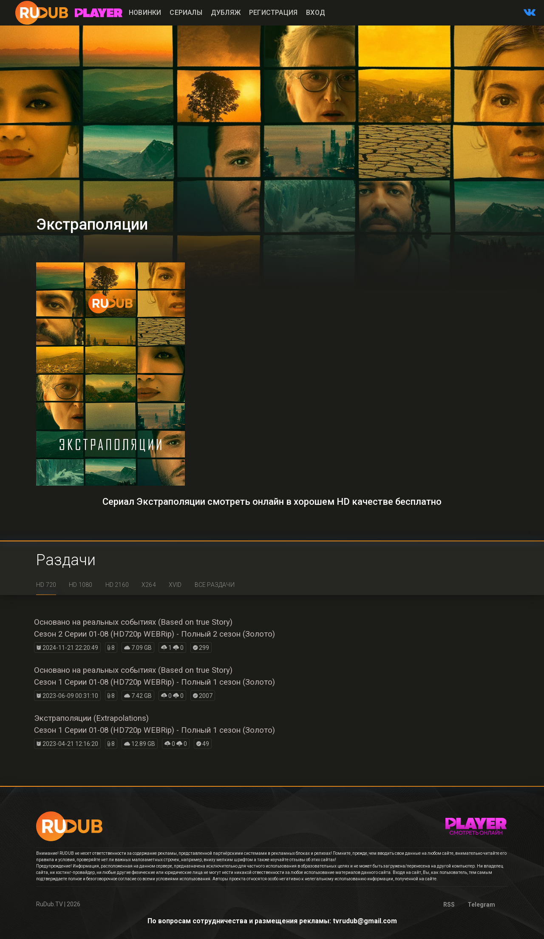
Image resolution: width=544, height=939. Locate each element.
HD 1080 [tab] (80, 584)
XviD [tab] (175, 584)
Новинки (145, 13)
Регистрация (273, 13)
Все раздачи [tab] (215, 584)
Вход (315, 13)
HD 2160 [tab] (117, 584)
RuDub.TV (49, 904)
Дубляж (226, 13)
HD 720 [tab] (46, 584)
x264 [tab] (149, 584)
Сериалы (186, 13)
